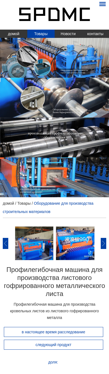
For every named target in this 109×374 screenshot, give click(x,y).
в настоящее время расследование (53, 332)
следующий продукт (53, 344)
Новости (68, 34)
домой (13, 34)
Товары (40, 34)
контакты (95, 34)
